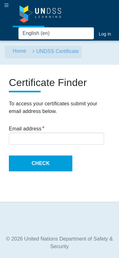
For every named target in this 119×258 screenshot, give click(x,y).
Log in (105, 33)
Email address (27, 128)
